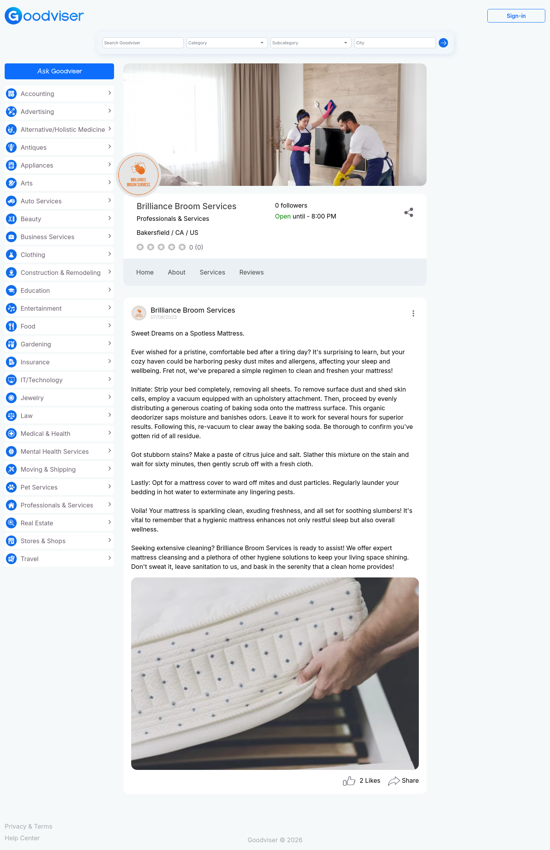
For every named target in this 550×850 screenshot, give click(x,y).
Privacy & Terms (28, 826)
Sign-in (516, 15)
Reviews (251, 272)
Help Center (22, 838)
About (176, 272)
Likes (361, 781)
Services (212, 272)
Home (145, 272)
